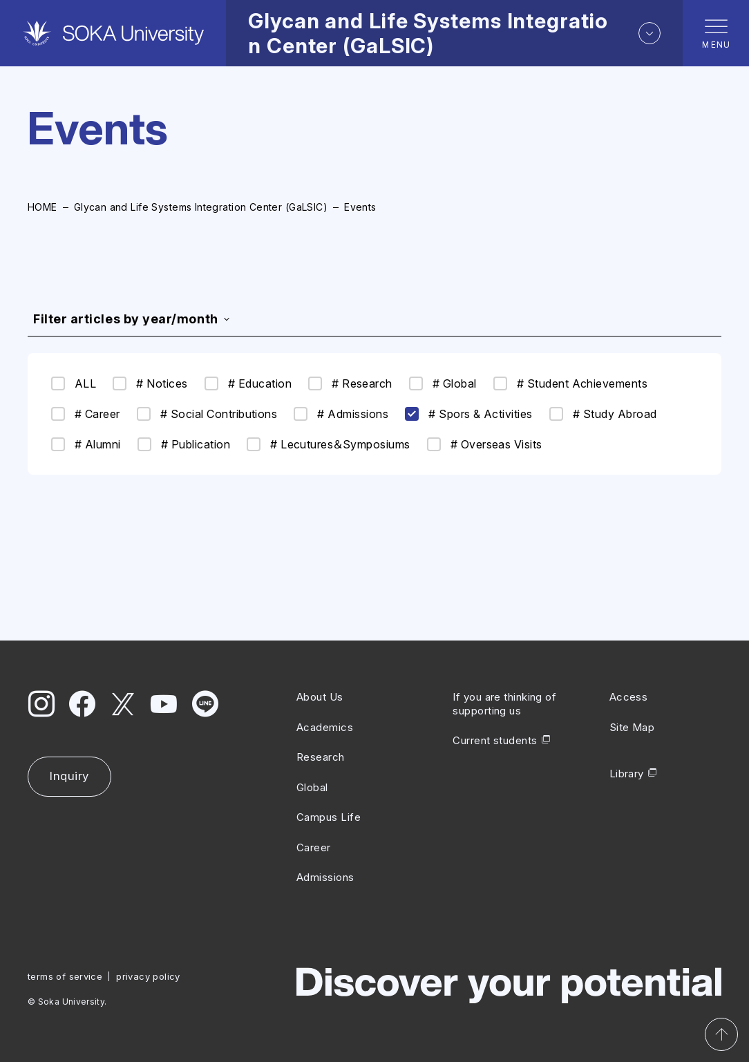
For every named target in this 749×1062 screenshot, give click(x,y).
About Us (319, 696)
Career (313, 847)
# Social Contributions (207, 414)
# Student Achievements (570, 383)
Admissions (325, 877)
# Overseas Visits (484, 444)
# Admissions (341, 414)
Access (628, 696)
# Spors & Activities (469, 414)
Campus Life (328, 817)
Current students (495, 740)
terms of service (65, 976)
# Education (248, 383)
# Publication (184, 444)
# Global (443, 383)
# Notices (150, 383)
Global (312, 787)
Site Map (632, 727)
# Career (85, 414)
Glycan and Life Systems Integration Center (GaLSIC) (201, 207)
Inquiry (69, 776)
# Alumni (86, 444)
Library (626, 773)
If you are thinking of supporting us (504, 703)
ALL (73, 383)
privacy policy (148, 976)
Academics (324, 727)
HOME (42, 207)
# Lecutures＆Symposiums (328, 444)
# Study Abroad (603, 414)
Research (320, 757)
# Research (350, 383)
